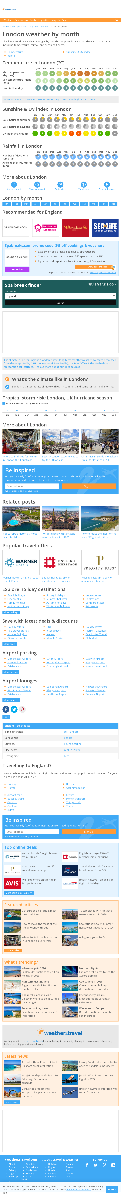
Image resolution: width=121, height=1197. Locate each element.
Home (5, 26)
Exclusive (17, 274)
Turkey (69, 1178)
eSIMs (10, 815)
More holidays (11, 617)
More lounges (11, 705)
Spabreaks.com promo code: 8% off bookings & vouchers (54, 250)
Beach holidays (16, 600)
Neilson (50, 639)
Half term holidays (18, 611)
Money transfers (76, 804)
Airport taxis (14, 800)
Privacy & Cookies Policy (78, 1189)
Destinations (21, 20)
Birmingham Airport (58, 667)
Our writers (32, 1172)
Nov (103, 203)
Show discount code (96, 272)
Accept (112, 1189)
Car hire (12, 811)
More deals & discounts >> (18, 898)
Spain (68, 1175)
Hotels (70, 789)
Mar (26, 203)
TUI (48, 632)
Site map (13, 1181)
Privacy (12, 1175)
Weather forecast (37, 189)
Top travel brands (18, 636)
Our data (30, 1169)
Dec (113, 203)
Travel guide (83, 189)
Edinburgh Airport (57, 671)
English (68, 743)
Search (65, 20)
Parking (52, 1178)
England (33, 26)
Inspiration (43, 20)
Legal (11, 1178)
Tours (69, 811)
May (45, 203)
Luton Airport (54, 664)
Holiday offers (15, 632)
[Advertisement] (69, 9)
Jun (55, 203)
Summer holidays (56, 604)
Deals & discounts (107, 189)
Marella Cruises (55, 643)
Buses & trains (16, 804)
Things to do (73, 807)
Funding (30, 1178)
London (45, 26)
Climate (52, 1181)
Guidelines (31, 1175)
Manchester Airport (19, 664)
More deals (9, 649)
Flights (11, 793)
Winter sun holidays (58, 611)
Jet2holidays (53, 636)
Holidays (12, 789)
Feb (16, 203)
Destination (11, 296)
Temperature (15, 52)
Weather (8, 20)
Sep (84, 203)
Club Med (91, 643)
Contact (13, 1172)
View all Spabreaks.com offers (103, 278)
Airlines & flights (17, 639)
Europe (16, 26)
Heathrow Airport (56, 699)
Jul (65, 203)
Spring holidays (55, 600)
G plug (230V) (72, 755)
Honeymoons (93, 600)
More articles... (12, 955)
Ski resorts (92, 611)
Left (66, 761)
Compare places (95, 608)
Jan (6, 203)
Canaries (70, 1169)
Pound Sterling (73, 749)
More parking (11, 677)
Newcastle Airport (96, 671)
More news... (11, 1107)
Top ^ (6, 722)
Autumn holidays (56, 608)
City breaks (14, 604)
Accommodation (75, 793)
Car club (12, 807)
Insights (56, 20)
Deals (33, 20)
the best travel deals (32, 1046)
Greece (69, 1172)
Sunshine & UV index (78, 52)
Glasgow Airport (95, 667)
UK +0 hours (71, 737)
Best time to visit (14, 189)
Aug (74, 203)
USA (68, 1181)
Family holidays (16, 608)
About (12, 1169)
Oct (93, 203)
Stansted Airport (17, 667)
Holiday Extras (94, 632)
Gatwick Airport (95, 664)
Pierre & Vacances (96, 636)
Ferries (70, 800)
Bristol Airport (16, 671)
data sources (72, 372)
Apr (35, 203)
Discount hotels (16, 643)
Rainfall (11, 55)
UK (24, 26)
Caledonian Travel (96, 639)
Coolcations (92, 604)
